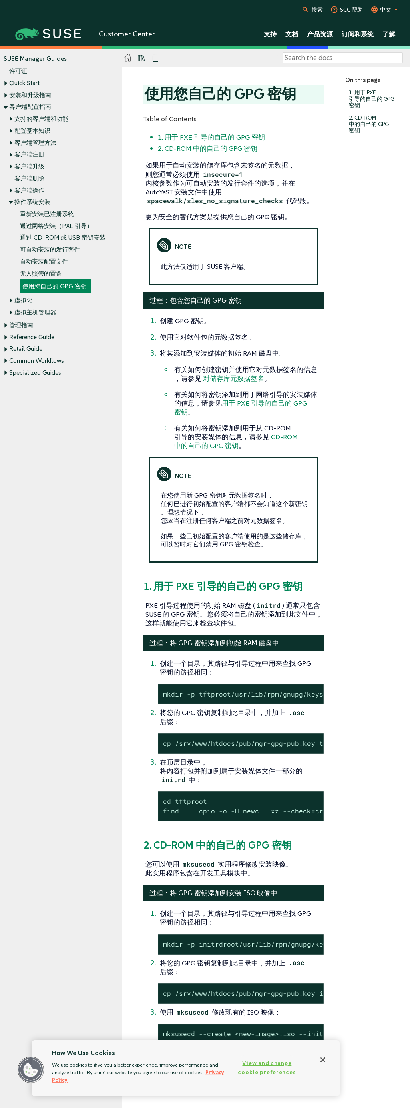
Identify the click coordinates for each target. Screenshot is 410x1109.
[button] (31, 1070)
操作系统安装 (32, 202)
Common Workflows (36, 361)
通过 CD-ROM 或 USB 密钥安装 (63, 238)
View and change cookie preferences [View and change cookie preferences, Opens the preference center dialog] (267, 1067)
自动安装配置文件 (44, 261)
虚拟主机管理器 (35, 312)
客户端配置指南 (30, 107)
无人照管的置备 (41, 273)
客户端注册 (29, 154)
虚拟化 (23, 300)
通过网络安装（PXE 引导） (56, 226)
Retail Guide (25, 349)
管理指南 (21, 325)
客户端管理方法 (35, 142)
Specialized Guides (35, 372)
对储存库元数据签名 (233, 378)
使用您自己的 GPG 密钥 (54, 286)
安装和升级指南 (30, 95)
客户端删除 (29, 178)
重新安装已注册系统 (47, 214)
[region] (186, 1068)
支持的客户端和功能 (41, 118)
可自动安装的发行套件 (50, 250)
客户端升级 (29, 166)
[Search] (343, 58)
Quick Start (24, 83)
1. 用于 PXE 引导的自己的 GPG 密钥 (371, 99)
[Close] (323, 1060)
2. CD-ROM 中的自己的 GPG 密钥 (369, 124)
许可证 (18, 71)
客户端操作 (29, 190)
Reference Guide (31, 337)
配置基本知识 (32, 130)
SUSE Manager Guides (35, 58)
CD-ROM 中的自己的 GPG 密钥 (236, 441)
